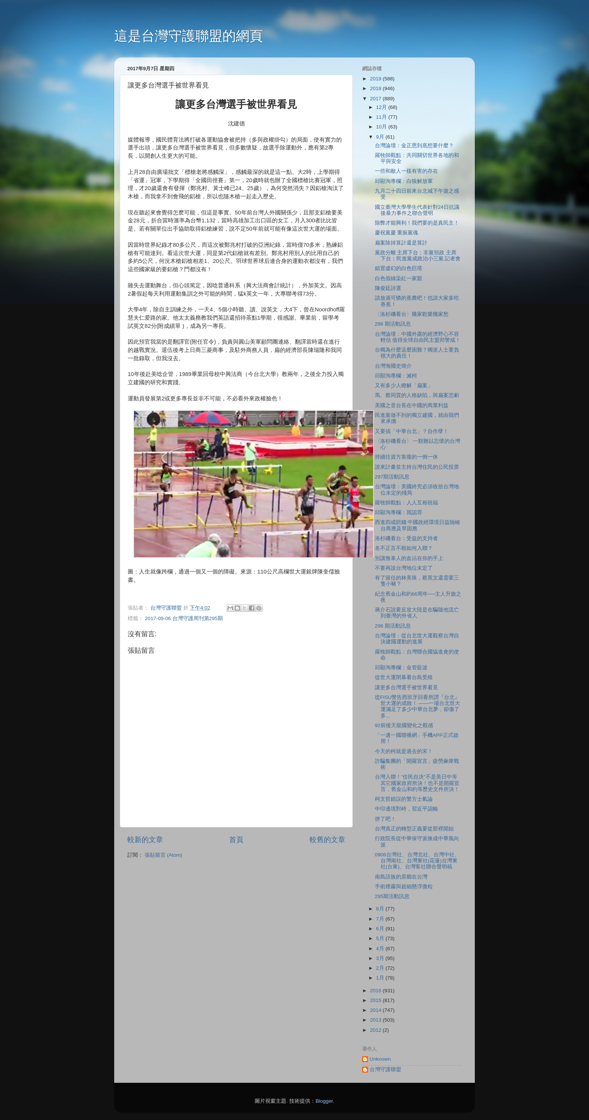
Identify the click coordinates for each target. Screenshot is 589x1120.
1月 (380, 978)
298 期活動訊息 (393, 324)
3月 (380, 958)
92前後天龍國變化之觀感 (404, 725)
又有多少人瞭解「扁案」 (404, 385)
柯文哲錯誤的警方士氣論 (404, 799)
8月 (380, 909)
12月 (382, 107)
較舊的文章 (327, 840)
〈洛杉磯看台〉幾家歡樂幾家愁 (412, 314)
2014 (376, 1010)
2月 (380, 968)
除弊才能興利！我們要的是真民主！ (417, 223)
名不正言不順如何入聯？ (404, 548)
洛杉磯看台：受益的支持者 (406, 538)
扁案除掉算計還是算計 (401, 243)
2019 (376, 79)
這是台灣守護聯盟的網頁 (188, 36)
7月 (380, 919)
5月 (380, 938)
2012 (376, 1030)
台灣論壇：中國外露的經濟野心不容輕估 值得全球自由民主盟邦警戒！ (418, 337)
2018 (376, 88)
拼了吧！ (385, 819)
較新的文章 (145, 840)
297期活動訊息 (392, 477)
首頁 (236, 840)
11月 (382, 117)
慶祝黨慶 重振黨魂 (396, 232)
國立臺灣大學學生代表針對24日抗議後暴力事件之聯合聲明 (417, 210)
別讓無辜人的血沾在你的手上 (409, 558)
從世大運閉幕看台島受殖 (404, 677)
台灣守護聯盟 (385, 1069)
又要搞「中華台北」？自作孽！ (412, 431)
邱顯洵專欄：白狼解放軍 (404, 181)
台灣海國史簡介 (393, 366)
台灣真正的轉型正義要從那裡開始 (414, 829)
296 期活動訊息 (393, 626)
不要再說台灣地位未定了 (404, 568)
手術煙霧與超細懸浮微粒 (404, 886)
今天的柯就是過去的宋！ (404, 751)
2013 (376, 1020)
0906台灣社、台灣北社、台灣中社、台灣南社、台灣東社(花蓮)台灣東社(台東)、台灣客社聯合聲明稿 (417, 860)
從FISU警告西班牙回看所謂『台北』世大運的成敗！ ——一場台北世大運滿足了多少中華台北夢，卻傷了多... (418, 706)
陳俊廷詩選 (388, 288)
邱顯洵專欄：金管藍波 (401, 667)
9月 (380, 137)
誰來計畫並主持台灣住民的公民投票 (417, 467)
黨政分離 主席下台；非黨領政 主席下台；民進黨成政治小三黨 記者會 (418, 255)
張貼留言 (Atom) (163, 855)
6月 (380, 928)
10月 (382, 127)
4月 (380, 948)
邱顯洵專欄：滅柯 (396, 376)
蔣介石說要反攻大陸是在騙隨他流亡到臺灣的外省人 (417, 613)
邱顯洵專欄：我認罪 (398, 512)
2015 (376, 1000)
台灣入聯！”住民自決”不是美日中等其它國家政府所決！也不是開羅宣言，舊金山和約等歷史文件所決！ (417, 783)
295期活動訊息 (392, 896)
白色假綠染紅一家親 (398, 278)
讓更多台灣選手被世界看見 (406, 687)
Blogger (324, 1101)
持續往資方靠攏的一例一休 (406, 457)
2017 (376, 98)
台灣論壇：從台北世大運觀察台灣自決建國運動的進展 (417, 639)
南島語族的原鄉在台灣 (401, 877)
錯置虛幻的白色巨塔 (398, 268)
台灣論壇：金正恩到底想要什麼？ (414, 145)
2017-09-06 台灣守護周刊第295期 (184, 618)
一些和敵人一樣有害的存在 (406, 171)
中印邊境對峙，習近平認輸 (406, 809)
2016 (376, 990)
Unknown (380, 1059)
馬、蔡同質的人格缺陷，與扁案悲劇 (417, 395)
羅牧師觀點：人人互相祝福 (406, 503)
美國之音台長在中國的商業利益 (412, 405)
